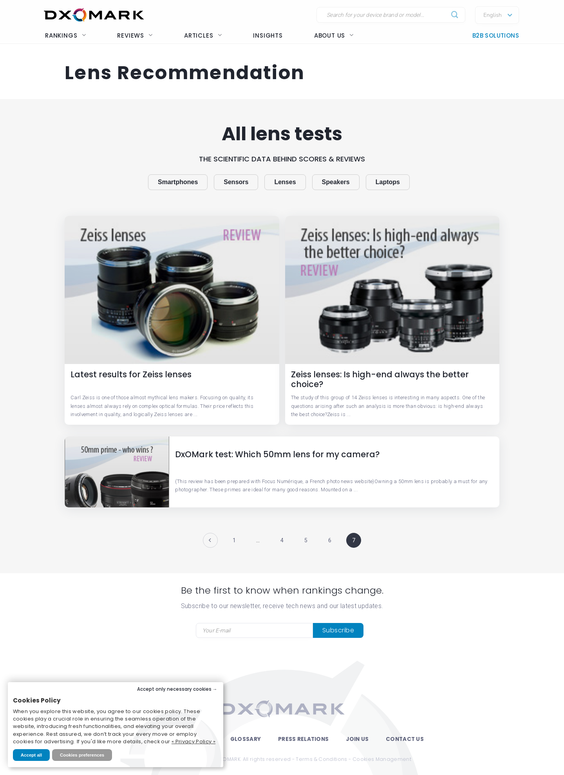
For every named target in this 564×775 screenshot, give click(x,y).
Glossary (245, 739)
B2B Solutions (495, 35)
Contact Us (405, 739)
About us (334, 35)
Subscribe (338, 630)
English (492, 15)
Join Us (357, 739)
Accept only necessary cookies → (177, 689)
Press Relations (303, 739)
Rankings (65, 35)
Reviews (135, 35)
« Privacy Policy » (193, 741)
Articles (203, 35)
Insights (267, 35)
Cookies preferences (82, 755)
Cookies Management (381, 759)
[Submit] (455, 15)
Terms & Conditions (321, 759)
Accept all (31, 755)
